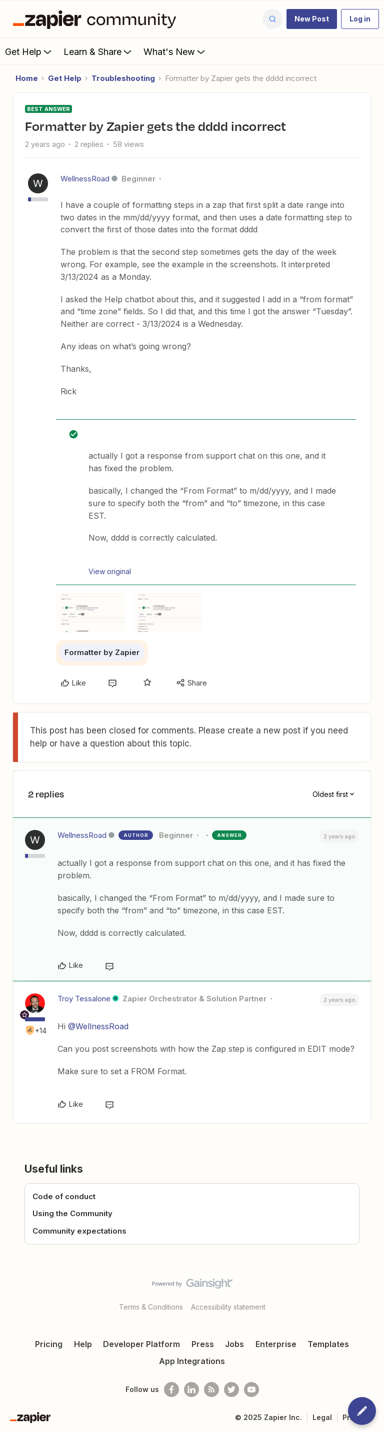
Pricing (48, 1344)
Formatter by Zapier (102, 652)
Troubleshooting (123, 78)
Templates (328, 1344)
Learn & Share (99, 51)
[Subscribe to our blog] (211, 1389)
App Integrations (192, 1361)
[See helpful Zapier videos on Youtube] (251, 1389)
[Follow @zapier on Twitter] (231, 1389)
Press (203, 1344)
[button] (311, 19)
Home (27, 78)
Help (83, 1344)
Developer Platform (141, 1344)
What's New (175, 51)
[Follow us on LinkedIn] (191, 1389)
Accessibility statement (228, 1307)
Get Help (29, 51)
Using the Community (72, 1213)
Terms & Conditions (151, 1307)
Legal (322, 1417)
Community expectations (79, 1231)
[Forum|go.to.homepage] (97, 19)
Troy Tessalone (84, 998)
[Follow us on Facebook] (171, 1389)
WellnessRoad (85, 178)
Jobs (234, 1344)
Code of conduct (64, 1196)
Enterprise (276, 1344)
